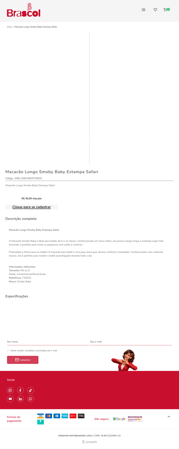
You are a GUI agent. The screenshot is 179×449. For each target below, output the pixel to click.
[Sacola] (166, 10)
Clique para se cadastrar (31, 207)
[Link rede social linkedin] (20, 398)
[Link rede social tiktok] (30, 390)
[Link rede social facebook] (20, 390)
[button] (169, 417)
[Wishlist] (155, 9)
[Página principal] (23, 10)
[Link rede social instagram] (10, 390)
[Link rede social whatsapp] (30, 398)
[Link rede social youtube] (10, 398)
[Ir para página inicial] (9, 26)
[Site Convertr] (89, 442)
